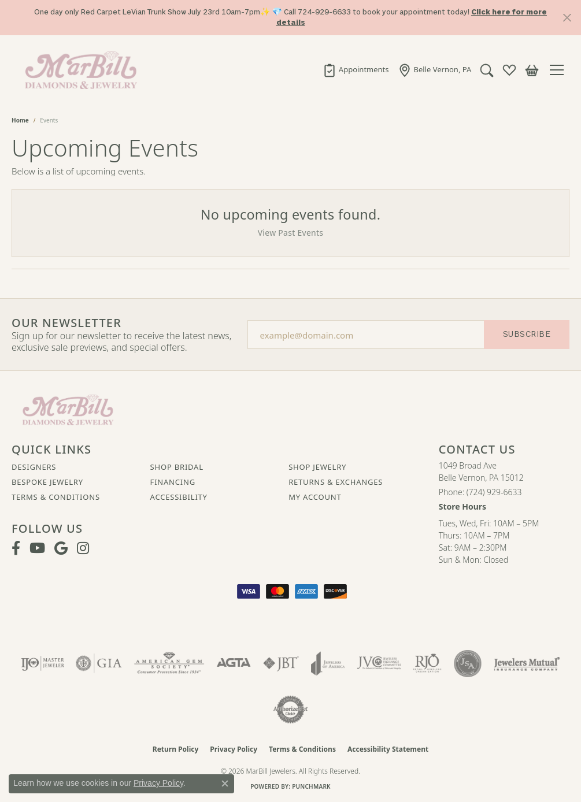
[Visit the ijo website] (42, 663)
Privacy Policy (233, 749)
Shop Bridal (176, 467)
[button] (486, 69)
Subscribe (526, 334)
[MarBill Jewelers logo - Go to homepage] (78, 70)
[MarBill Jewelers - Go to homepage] (68, 408)
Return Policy (176, 749)
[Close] (567, 17)
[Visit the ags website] (169, 663)
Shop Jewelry (317, 467)
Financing (172, 482)
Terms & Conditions (56, 497)
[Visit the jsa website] (467, 663)
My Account (314, 497)
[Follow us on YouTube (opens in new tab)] (37, 548)
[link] (355, 69)
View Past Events (291, 232)
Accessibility (179, 497)
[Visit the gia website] (99, 663)
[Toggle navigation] (559, 70)
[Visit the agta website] (233, 663)
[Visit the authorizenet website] (291, 709)
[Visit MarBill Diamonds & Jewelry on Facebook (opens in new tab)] (16, 548)
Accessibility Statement (387, 749)
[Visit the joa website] (328, 663)
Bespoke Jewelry (47, 482)
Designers (34, 467)
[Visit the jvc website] (379, 663)
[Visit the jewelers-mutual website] (527, 663)
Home (20, 120)
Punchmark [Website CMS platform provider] (311, 786)
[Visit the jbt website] (280, 663)
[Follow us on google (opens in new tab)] (61, 548)
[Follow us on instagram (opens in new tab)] (83, 548)
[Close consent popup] (224, 783)
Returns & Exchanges (335, 482)
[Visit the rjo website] (427, 663)
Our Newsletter (66, 323)
